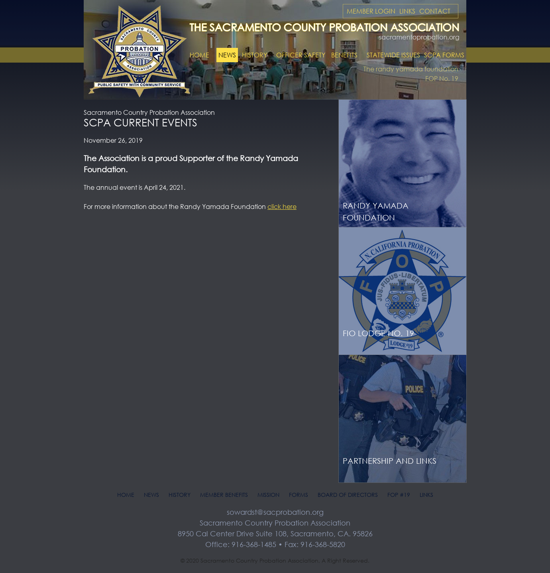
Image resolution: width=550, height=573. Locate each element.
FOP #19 (398, 494)
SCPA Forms (444, 55)
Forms (298, 494)
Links (407, 11)
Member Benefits (224, 494)
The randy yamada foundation (410, 69)
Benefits (344, 55)
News (227, 55)
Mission (268, 494)
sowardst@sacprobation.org (275, 512)
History (254, 55)
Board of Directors (348, 494)
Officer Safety (300, 55)
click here (282, 207)
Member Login (371, 11)
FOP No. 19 (441, 79)
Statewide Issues (393, 55)
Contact (434, 11)
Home (199, 55)
